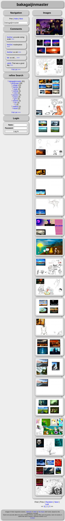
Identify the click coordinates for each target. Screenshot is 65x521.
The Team (41, 512)
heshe (15, 109)
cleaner (15, 101)
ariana (15, 97)
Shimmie (28, 512)
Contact (32, 518)
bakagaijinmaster (15, 81)
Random (49, 502)
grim (15, 99)
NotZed (9, 37)
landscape (15, 83)
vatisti (9, 63)
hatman (15, 87)
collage (15, 85)
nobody (15, 91)
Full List (14, 70)
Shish (35, 512)
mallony (15, 107)
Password (9, 128)
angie (15, 89)
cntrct (15, 93)
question (15, 95)
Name (10, 125)
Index (16, 19)
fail (8, 58)
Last (47, 504)
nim (15, 103)
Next (21, 19)
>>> (12, 39)
